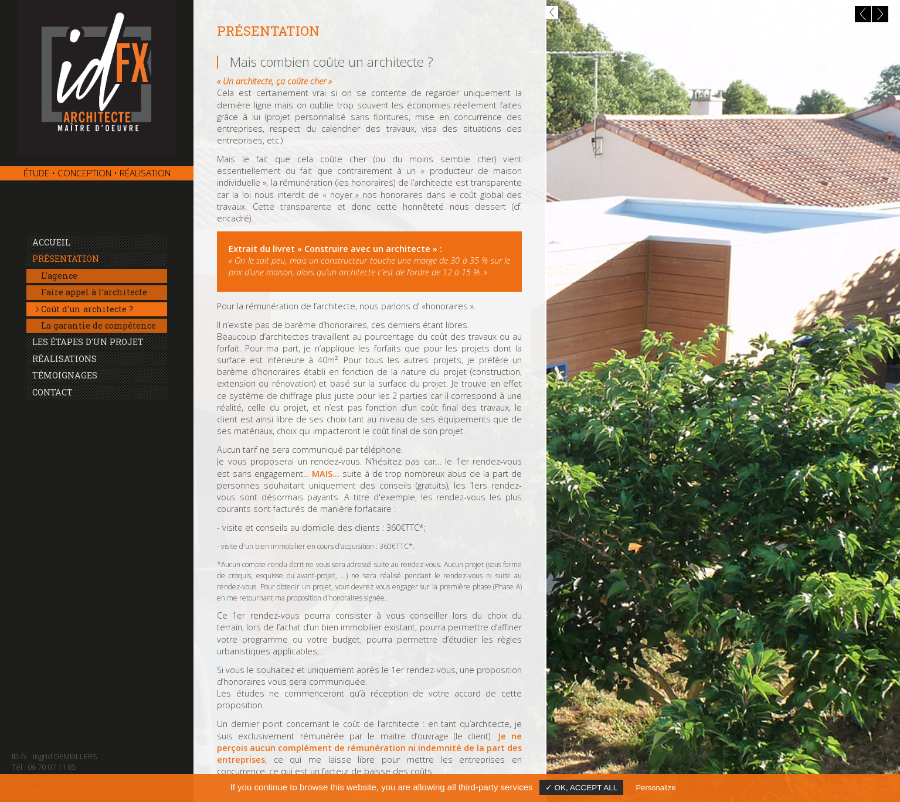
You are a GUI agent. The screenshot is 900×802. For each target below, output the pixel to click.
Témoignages (64, 375)
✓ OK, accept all (581, 787)
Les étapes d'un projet (88, 341)
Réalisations (64, 358)
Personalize (656, 787)
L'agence (59, 275)
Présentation (65, 258)
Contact (52, 392)
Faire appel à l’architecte (94, 292)
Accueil (51, 242)
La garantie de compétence (98, 325)
